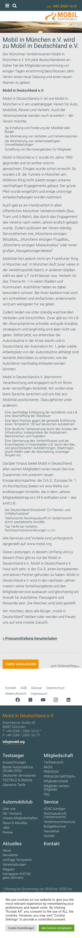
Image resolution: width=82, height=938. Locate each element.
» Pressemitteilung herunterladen (30, 638)
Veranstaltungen (14, 864)
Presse (8, 832)
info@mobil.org (14, 742)
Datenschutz (55, 688)
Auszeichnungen (14, 762)
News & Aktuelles (15, 823)
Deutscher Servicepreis (19, 775)
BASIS (48, 767)
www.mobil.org (39, 544)
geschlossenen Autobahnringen (33, 448)
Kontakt (10, 688)
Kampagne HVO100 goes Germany (17, 876)
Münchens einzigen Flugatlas (44, 239)
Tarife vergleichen (20, 664)
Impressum (39, 694)
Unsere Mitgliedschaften (20, 818)
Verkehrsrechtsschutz (59, 822)
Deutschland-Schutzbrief (28, 510)
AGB (24, 688)
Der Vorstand (12, 814)
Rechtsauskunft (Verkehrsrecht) (55, 815)
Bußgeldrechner (55, 826)
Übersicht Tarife (14, 785)
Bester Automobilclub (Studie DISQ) (18, 769)
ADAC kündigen (55, 809)
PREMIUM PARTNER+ (59, 777)
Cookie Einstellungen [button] (21, 928)
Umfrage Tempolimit (17, 860)
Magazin (9, 869)
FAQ (46, 794)
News (7, 850)
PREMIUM (51, 772)
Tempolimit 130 (24, 424)
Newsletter (51, 831)
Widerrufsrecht (15, 694)
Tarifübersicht (53, 762)
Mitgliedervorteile (56, 781)
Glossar (36, 688)
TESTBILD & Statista (17, 780)
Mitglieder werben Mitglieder (56, 788)
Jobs (6, 828)
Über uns (9, 809)
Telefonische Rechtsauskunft (26, 518)
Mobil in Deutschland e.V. (23, 98)
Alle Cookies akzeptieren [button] (56, 928)
